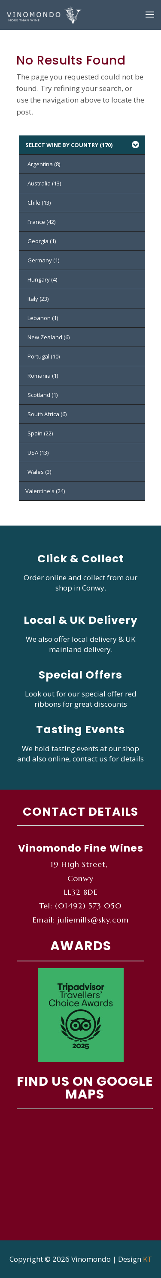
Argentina (43, 164)
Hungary (42, 279)
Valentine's (45, 491)
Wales (39, 472)
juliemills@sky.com (93, 920)
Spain (40, 433)
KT (147, 1259)
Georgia (41, 241)
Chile (39, 202)
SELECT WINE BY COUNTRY (83, 145)
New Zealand (48, 337)
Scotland (42, 395)
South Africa (47, 414)
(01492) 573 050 (88, 906)
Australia (44, 183)
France (41, 222)
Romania (42, 375)
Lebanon (42, 318)
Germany (43, 260)
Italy (38, 299)
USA (38, 452)
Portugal (43, 356)
